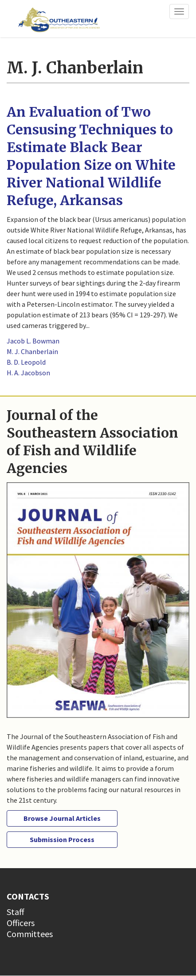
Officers (21, 922)
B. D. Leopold (26, 362)
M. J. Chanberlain (32, 351)
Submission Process (62, 839)
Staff (15, 911)
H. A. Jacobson (28, 372)
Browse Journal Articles (62, 818)
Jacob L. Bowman (33, 340)
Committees (30, 933)
